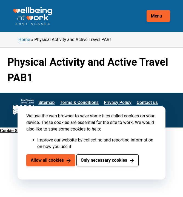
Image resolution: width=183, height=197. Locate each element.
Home (24, 39)
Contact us (147, 102)
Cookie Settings (15, 130)
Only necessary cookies (104, 160)
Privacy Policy (117, 102)
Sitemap (46, 102)
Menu (156, 16)
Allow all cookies (47, 160)
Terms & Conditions (79, 102)
